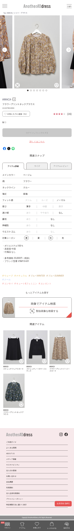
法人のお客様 (11, 470)
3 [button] (34, 90)
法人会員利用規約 (13, 493)
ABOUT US (10, 453)
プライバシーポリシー (14, 499)
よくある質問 (11, 448)
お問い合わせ (11, 476)
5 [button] (40, 90)
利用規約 (9, 487)
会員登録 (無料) (63, 503)
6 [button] (43, 90)
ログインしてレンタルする (37, 132)
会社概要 (9, 482)
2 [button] (31, 90)
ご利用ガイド (11, 442)
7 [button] (46, 90)
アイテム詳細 (13, 165)
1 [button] (28, 90)
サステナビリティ (13, 465)
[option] (37, 51)
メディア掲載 (11, 459)
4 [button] (37, 90)
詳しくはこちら (37, 141)
